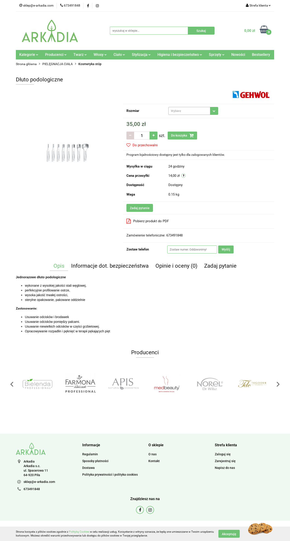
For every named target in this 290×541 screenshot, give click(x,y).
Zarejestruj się (225, 461)
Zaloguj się (223, 454)
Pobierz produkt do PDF (147, 221)
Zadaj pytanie (140, 208)
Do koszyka (182, 135)
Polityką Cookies (79, 531)
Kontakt (154, 461)
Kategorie (28, 54)
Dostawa (88, 468)
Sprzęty (217, 54)
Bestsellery (261, 54)
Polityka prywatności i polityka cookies (110, 474)
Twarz (80, 54)
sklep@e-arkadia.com (39, 482)
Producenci (56, 54)
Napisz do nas (225, 468)
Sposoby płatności (95, 461)
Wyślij (226, 249)
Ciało (119, 54)
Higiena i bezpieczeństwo (179, 54)
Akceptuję (229, 534)
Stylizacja (141, 54)
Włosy (100, 54)
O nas (152, 454)
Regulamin (90, 454)
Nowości (238, 54)
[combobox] (193, 111)
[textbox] (189, 111)
